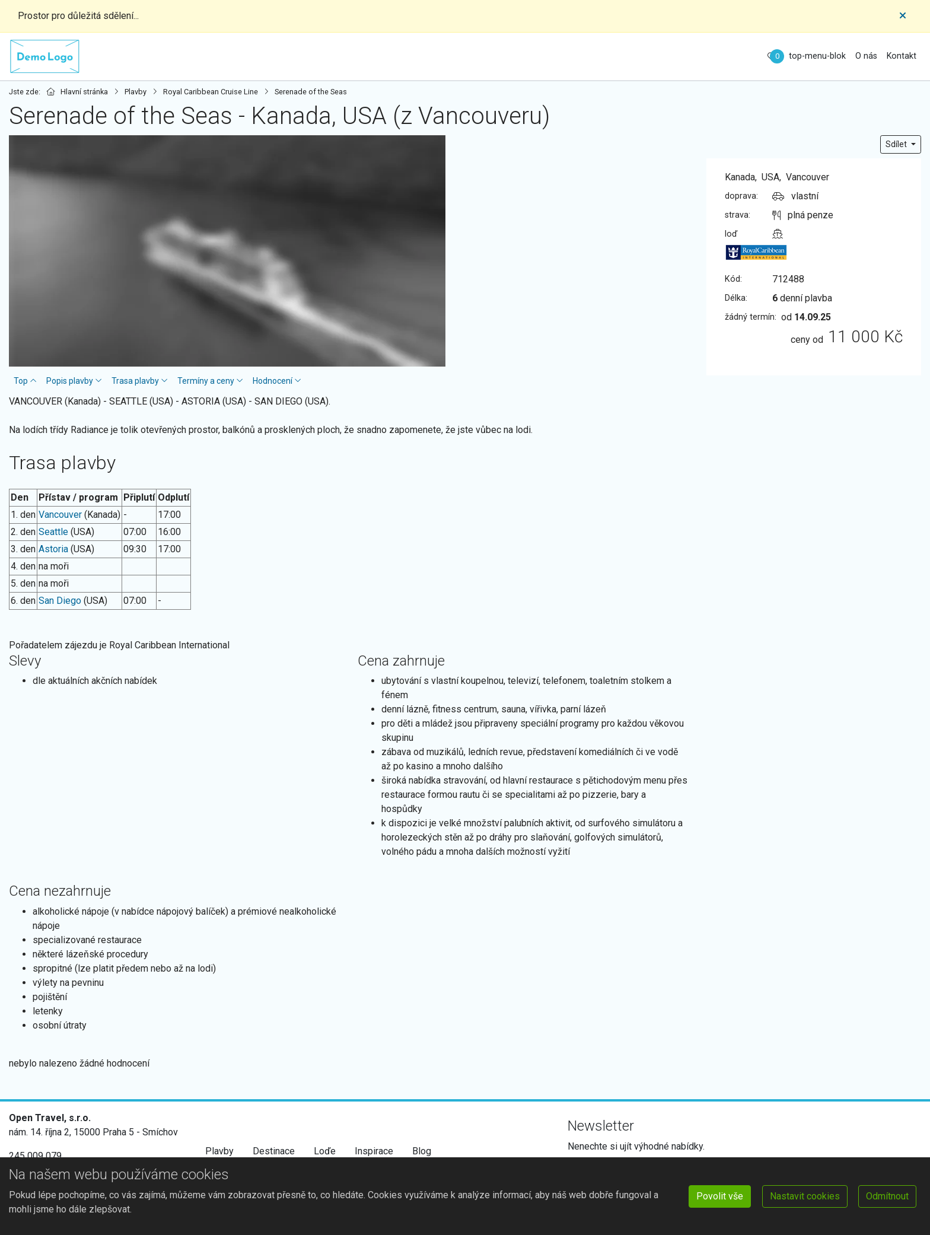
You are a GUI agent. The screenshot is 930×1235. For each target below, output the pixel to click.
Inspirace (374, 1151)
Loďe (325, 1151)
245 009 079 (35, 1155)
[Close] (902, 16)
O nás (866, 56)
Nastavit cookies (805, 1196)
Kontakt (901, 56)
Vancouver (60, 514)
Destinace (274, 1151)
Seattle (53, 531)
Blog (421, 1151)
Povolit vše (719, 1196)
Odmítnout (887, 1196)
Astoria (53, 549)
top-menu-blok (817, 56)
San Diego (60, 600)
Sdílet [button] (897, 144)
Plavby (219, 1151)
